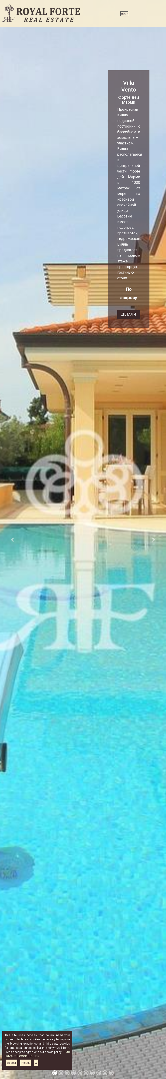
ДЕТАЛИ (128, 314)
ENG (123, 13)
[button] (12, 539)
